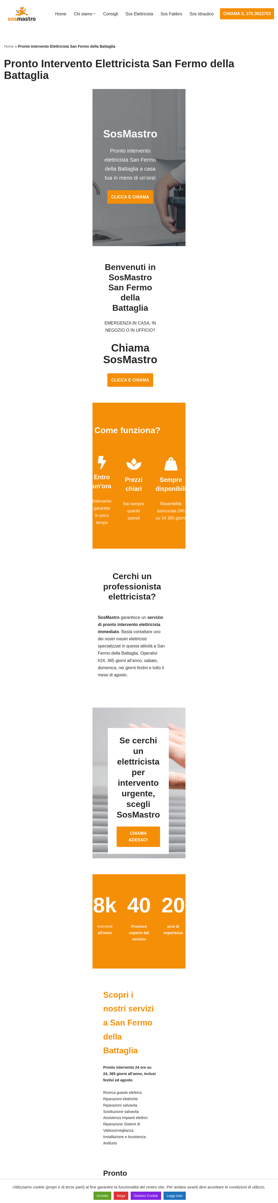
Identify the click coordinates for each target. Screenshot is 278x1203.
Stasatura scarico (205, 1162)
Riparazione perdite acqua (214, 1152)
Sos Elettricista (138, 14)
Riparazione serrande (24, 1152)
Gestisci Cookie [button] (146, 1196)
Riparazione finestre (23, 1133)
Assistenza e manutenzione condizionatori (228, 1103)
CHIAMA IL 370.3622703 (247, 13)
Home (59, 14)
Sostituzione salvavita (117, 1162)
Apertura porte (17, 1103)
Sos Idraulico (201, 14)
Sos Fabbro (171, 14)
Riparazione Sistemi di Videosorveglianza (136, 1152)
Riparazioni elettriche (116, 1133)
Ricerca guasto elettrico (119, 1123)
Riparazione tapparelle (25, 1162)
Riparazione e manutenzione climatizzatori (229, 1142)
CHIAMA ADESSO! (138, 717)
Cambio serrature (20, 1123)
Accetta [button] (102, 1196)
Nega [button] (121, 1196)
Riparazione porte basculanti (31, 1142)
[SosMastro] (21, 14)
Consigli (109, 14)
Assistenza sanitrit (206, 1123)
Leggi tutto (175, 1196)
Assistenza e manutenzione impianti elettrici (138, 1103)
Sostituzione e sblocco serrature (34, 1172)
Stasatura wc (201, 1172)
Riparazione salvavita (117, 1142)
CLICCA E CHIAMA (139, 182)
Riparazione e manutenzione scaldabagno (228, 1133)
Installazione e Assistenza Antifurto (129, 1113)
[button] (93, 14)
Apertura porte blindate (25, 1113)
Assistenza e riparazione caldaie (219, 1113)
